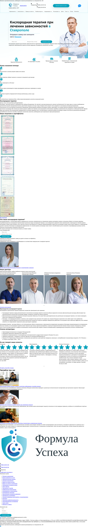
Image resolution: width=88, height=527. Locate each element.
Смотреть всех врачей (5, 307)
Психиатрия (56, 11)
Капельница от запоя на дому (9, 485)
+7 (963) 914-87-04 (4, 467)
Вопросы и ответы (7, 504)
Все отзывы (11, 368)
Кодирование (47, 11)
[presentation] (43, 305)
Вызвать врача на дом (61, 5)
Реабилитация (38, 11)
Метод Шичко (5, 486)
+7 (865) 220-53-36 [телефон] (41, 5)
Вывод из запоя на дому (8, 482)
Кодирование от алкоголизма (9, 491)
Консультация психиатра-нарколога (11, 494)
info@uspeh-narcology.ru (6, 472)
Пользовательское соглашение (10, 501)
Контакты (76, 11)
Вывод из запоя (29, 11)
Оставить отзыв (4, 368)
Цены (62, 11)
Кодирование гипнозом (8, 492)
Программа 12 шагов (7, 488)
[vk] (44, 525)
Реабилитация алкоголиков (9, 489)
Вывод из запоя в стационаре (9, 483)
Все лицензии (3, 217)
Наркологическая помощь (9, 479)
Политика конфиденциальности (10, 500)
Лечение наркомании (7, 476)
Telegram (18, 37)
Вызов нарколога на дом (8, 477)
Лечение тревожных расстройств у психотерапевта (15, 497)
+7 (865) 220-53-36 (4, 464)
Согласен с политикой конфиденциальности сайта (14, 517)
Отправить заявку (46, 41)
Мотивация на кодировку (8, 495)
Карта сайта (5, 503)
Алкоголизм (20, 11)
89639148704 (23, 5)
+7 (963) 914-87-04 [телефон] (41, 7)
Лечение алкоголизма (7, 480)
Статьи (71, 11)
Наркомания (12, 11)
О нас (66, 11)
